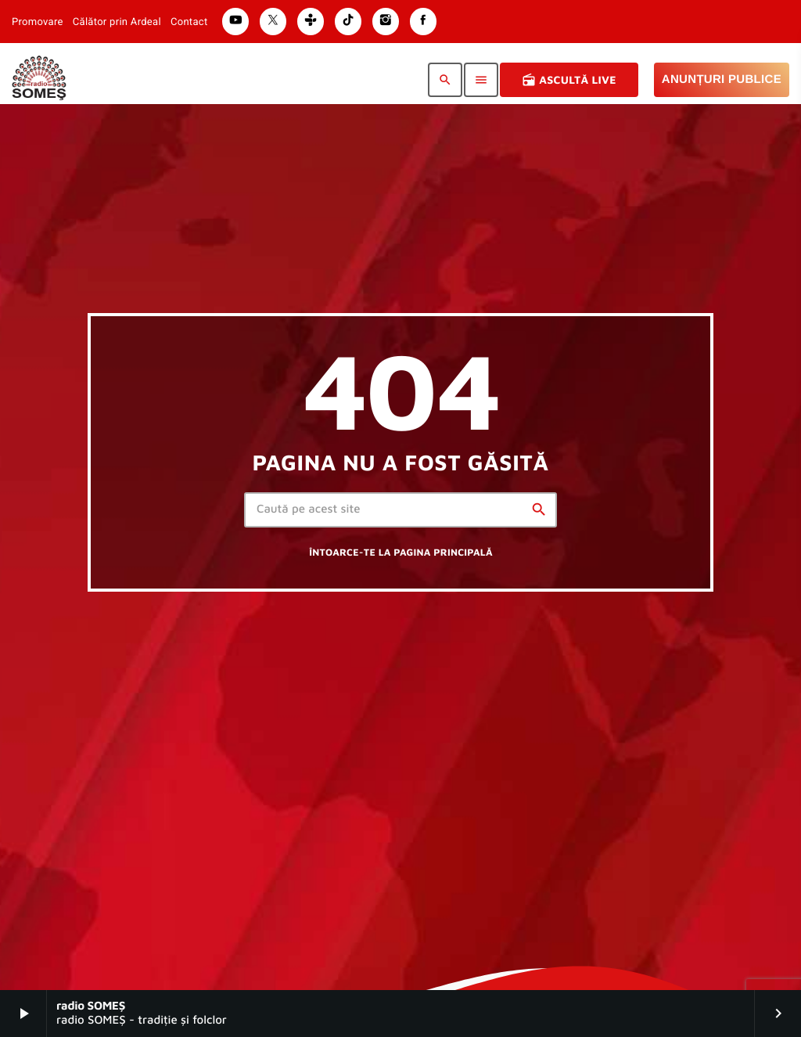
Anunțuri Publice (721, 79)
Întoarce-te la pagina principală (400, 552)
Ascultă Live (569, 80)
